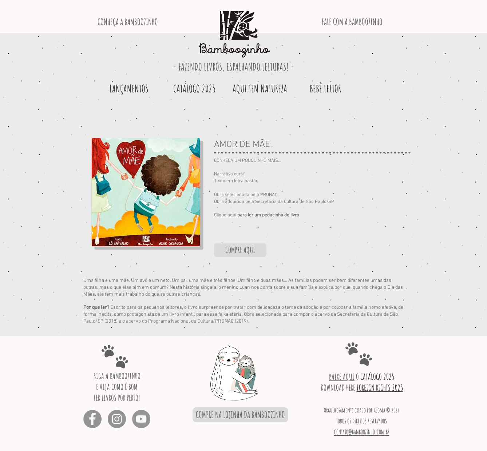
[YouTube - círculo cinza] (141, 419)
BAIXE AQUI (342, 377)
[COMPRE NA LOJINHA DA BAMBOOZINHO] (240, 414)
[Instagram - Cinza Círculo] (117, 419)
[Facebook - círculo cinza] (92, 419)
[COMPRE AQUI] (240, 250)
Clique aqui (225, 215)
